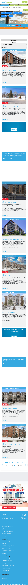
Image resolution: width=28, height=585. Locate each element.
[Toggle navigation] (24, 2)
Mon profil (4, 553)
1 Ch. (3, 69)
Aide (3, 528)
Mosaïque (14, 40)
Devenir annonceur (6, 535)
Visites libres (4, 543)
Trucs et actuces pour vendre (8, 550)
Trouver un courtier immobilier (8, 545)
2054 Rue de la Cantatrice (9, 276)
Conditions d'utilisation (6, 533)
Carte (14, 42)
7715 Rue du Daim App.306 (9, 408)
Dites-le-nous (4, 577)
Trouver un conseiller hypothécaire (9, 546)
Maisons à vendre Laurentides (8, 567)
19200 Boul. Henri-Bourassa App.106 (12, 239)
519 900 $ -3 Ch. (6, 238)
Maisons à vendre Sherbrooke (8, 565)
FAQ (2, 529)
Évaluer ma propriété (6, 541)
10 (18, 465)
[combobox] (14, 7)
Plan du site (4, 536)
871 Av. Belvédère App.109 (9, 202)
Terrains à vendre (5, 572)
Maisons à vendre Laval (6, 568)
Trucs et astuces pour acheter (8, 551)
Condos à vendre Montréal (7, 563)
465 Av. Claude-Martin (8, 312)
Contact (3, 580)
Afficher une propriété (9, 507)
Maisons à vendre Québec (7, 558)
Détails (4, 83)
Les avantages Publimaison (7, 526)
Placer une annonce (14, 25)
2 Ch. (3, 274)
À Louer (23, 5)
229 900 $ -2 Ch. (6, 311)
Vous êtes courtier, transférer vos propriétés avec (14, 27)
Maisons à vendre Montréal (7, 562)
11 (21, 465)
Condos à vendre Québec (7, 560)
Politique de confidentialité (7, 531)
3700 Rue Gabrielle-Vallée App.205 (11, 445)
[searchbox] (14, 7)
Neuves (14, 5)
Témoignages (4, 578)
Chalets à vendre (5, 570)
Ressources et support (6, 548)
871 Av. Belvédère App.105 (9, 70)
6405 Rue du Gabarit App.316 (10, 106)
